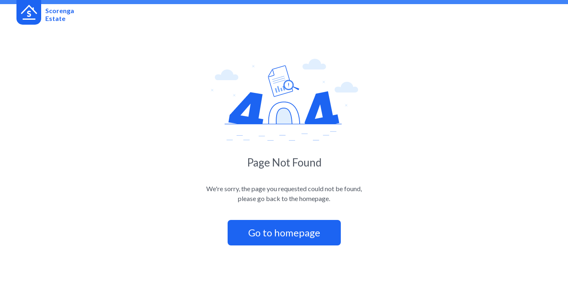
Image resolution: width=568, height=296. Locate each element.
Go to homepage (284, 232)
